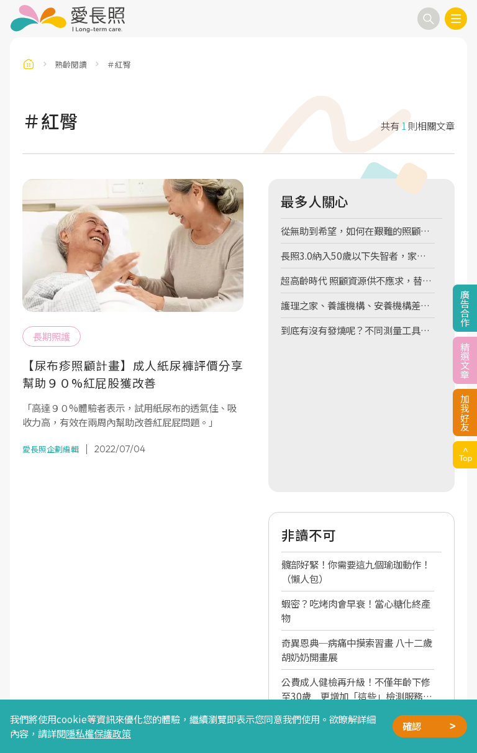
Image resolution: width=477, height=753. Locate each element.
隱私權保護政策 (98, 733)
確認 (411, 725)
